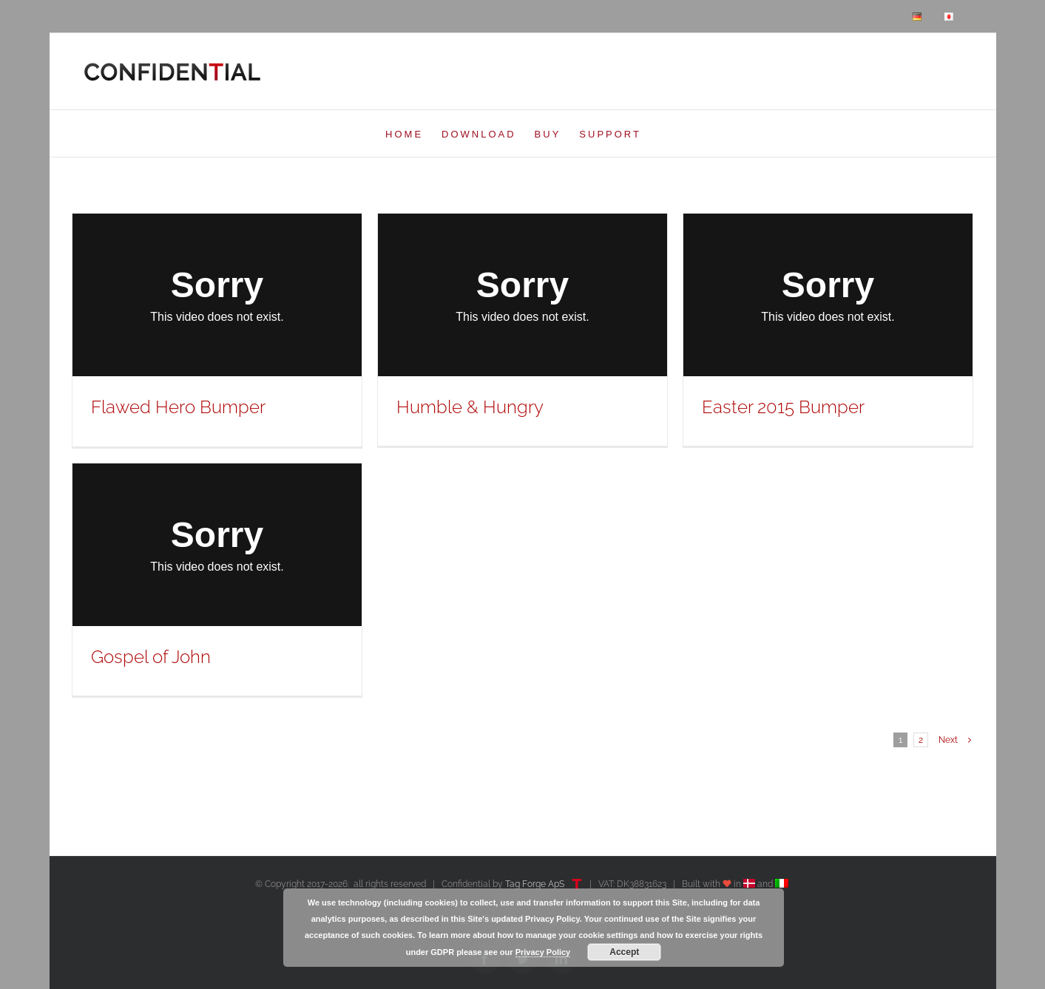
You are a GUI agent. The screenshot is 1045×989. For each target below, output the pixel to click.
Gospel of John (151, 656)
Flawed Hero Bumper (178, 407)
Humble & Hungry (470, 407)
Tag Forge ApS (534, 884)
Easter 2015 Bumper (783, 407)
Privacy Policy (543, 952)
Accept (624, 952)
